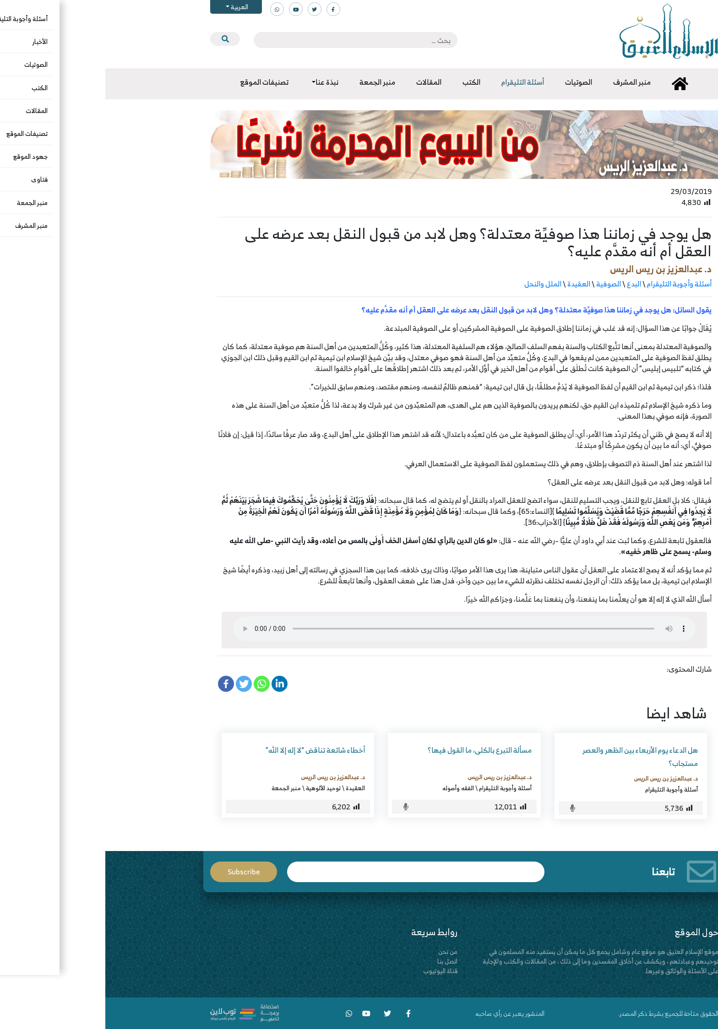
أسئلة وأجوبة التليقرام (574, 283)
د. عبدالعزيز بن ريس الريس (555, 269)
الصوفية (503, 283)
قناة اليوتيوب (335, 970)
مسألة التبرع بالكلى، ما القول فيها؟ (374, 749)
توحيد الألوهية (218, 788)
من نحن (342, 951)
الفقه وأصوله (353, 788)
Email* (310, 872)
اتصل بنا (342, 961)
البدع (529, 283)
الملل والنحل (437, 283)
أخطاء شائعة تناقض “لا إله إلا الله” (210, 749)
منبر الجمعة (181, 788)
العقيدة (473, 283)
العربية (133, 6)
